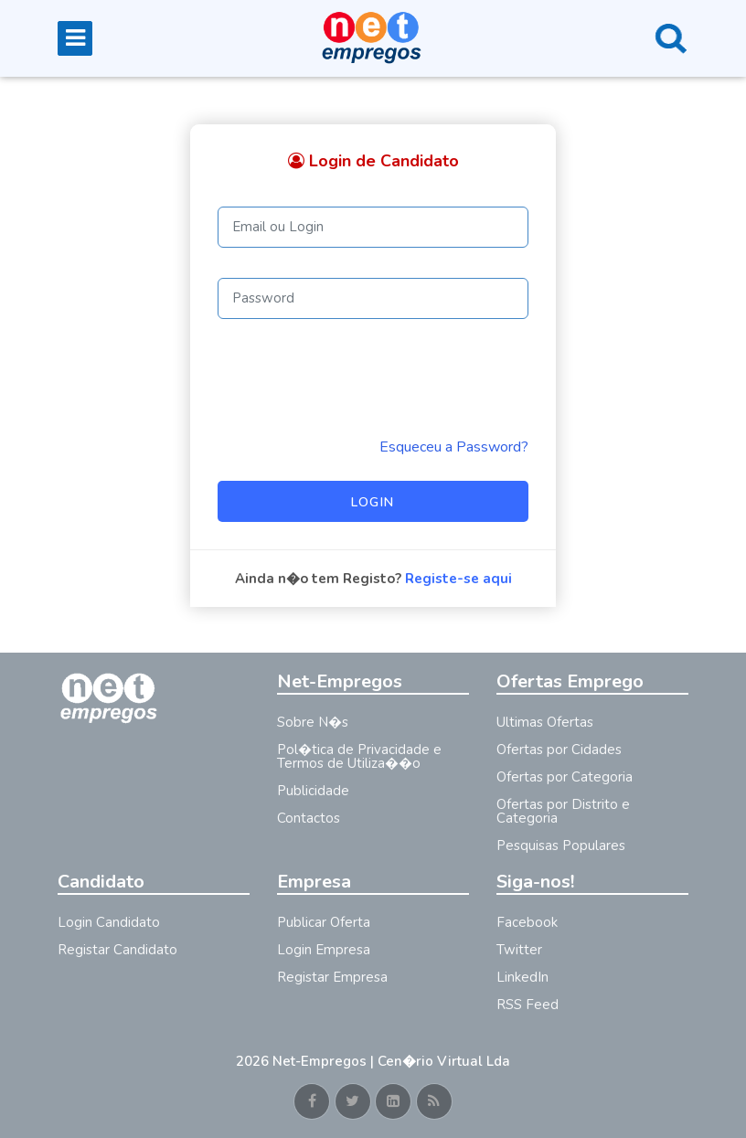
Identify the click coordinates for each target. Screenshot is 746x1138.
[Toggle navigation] (75, 38)
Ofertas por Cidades (559, 749)
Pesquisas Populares (560, 845)
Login (373, 502)
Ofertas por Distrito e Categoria (563, 811)
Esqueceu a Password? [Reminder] (453, 447)
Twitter (519, 950)
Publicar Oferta (323, 922)
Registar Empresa (332, 977)
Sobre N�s (312, 722)
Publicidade (313, 791)
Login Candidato (109, 922)
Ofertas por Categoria (564, 777)
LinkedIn (522, 977)
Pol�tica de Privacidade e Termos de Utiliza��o (359, 756)
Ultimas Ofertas (544, 722)
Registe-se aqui (458, 578)
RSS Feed (527, 1004)
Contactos (308, 818)
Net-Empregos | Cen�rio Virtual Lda (391, 1061)
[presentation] (357, 377)
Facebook (527, 922)
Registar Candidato (117, 950)
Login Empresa (323, 950)
